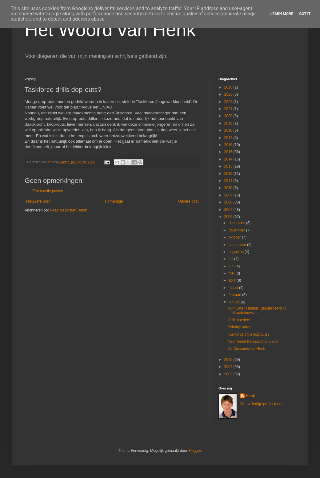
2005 (229, 360)
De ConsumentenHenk (246, 348)
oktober (235, 237)
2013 (229, 166)
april (233, 280)
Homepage (114, 201)
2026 (229, 87)
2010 (229, 188)
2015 (229, 152)
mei (232, 273)
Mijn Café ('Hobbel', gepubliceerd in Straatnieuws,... (257, 310)
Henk (250, 396)
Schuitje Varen (239, 327)
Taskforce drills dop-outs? (249, 334)
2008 (229, 202)
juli (231, 259)
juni (232, 266)
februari (235, 295)
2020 (229, 116)
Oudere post (188, 201)
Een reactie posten (47, 191)
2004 (229, 367)
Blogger (194, 450)
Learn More (281, 14)
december (237, 223)
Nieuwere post (38, 201)
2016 (229, 145)
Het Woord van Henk (110, 29)
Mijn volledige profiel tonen (261, 404)
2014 (229, 159)
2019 (229, 123)
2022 (229, 102)
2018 (229, 130)
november (237, 230)
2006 (229, 217)
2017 (229, 138)
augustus (237, 252)
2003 (229, 374)
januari (235, 302)
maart (234, 288)
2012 (229, 174)
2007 (229, 209)
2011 (229, 181)
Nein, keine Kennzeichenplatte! (253, 341)
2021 (229, 109)
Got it (304, 14)
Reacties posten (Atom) (69, 210)
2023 (229, 94)
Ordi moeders (239, 320)
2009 (229, 195)
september (238, 245)
